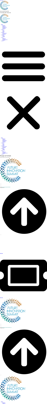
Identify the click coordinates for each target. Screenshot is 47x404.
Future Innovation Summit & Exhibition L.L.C (7, 327)
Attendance (4, 36)
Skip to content (1, 0)
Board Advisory (4, 26)
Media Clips (4, 40)
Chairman (4, 139)
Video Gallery (4, 152)
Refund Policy (4, 34)
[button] (23, 89)
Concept (3, 143)
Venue (3, 30)
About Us (4, 142)
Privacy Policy (4, 33)
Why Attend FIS (4, 28)
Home (2, 24)
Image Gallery (4, 38)
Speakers (4, 149)
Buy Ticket (1, 297)
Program (3, 31)
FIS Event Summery (5, 140)
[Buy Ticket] (23, 296)
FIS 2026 (2, 29)
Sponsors (4, 35)
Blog (3, 151)
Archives (4, 145)
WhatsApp (1, 253)
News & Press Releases (5, 39)
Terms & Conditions (5, 146)
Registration (2, 32)
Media (2, 37)
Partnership (2, 148)
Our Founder (4, 25)
